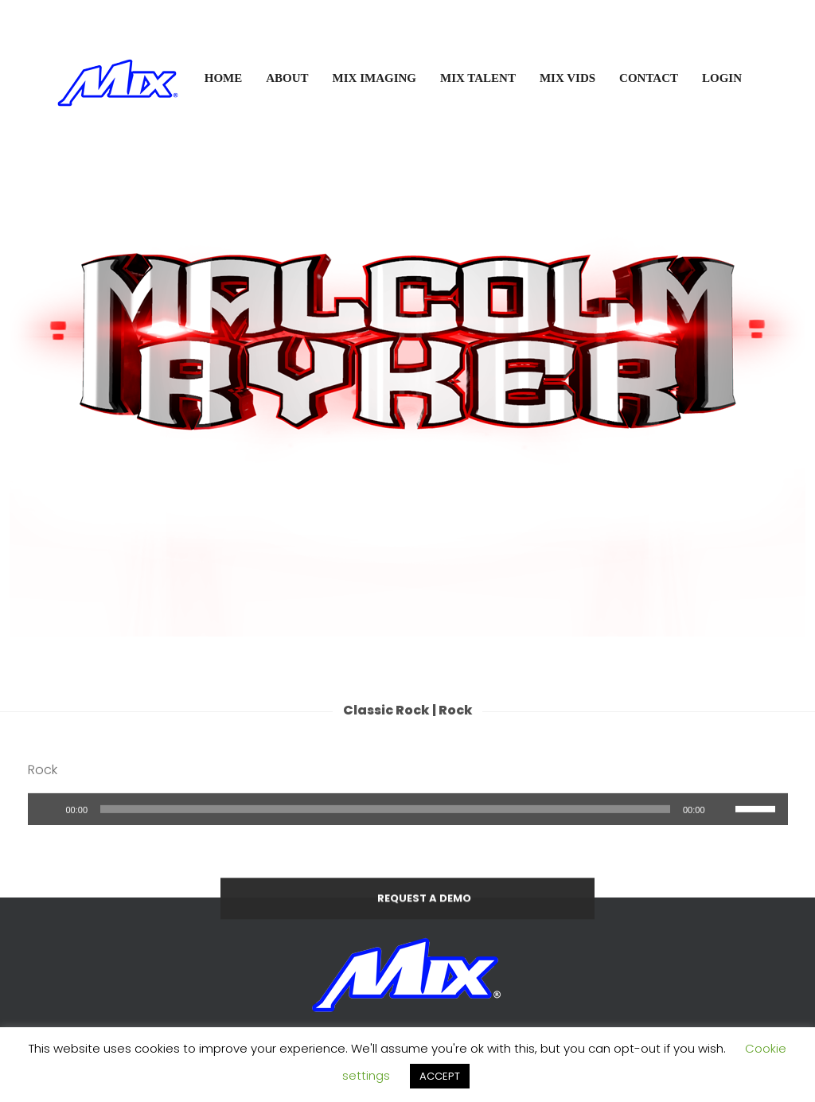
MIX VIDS (567, 78)
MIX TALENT (478, 78)
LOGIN (722, 78)
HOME (224, 78)
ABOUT (287, 78)
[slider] (385, 827)
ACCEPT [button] (439, 1076)
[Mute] (723, 827)
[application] (408, 827)
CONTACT (648, 78)
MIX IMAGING (374, 78)
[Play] (49, 827)
